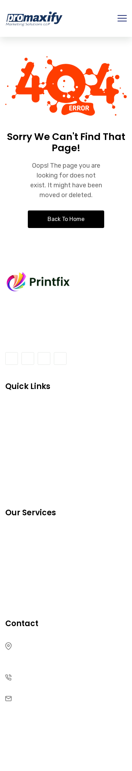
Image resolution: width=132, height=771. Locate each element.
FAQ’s (14, 424)
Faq (11, 596)
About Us (19, 408)
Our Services (25, 470)
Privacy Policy (26, 581)
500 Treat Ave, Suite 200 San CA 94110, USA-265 (60, 651)
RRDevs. (79, 744)
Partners (18, 565)
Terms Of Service (32, 439)
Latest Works (25, 550)
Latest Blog (22, 485)
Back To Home (66, 219)
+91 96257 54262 (42, 676)
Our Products (25, 534)
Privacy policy (26, 454)
